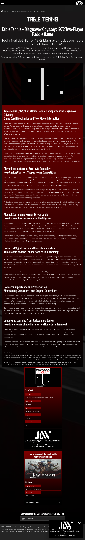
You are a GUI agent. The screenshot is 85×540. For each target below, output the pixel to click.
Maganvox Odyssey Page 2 (22, 11)
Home (4, 11)
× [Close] (79, 523)
